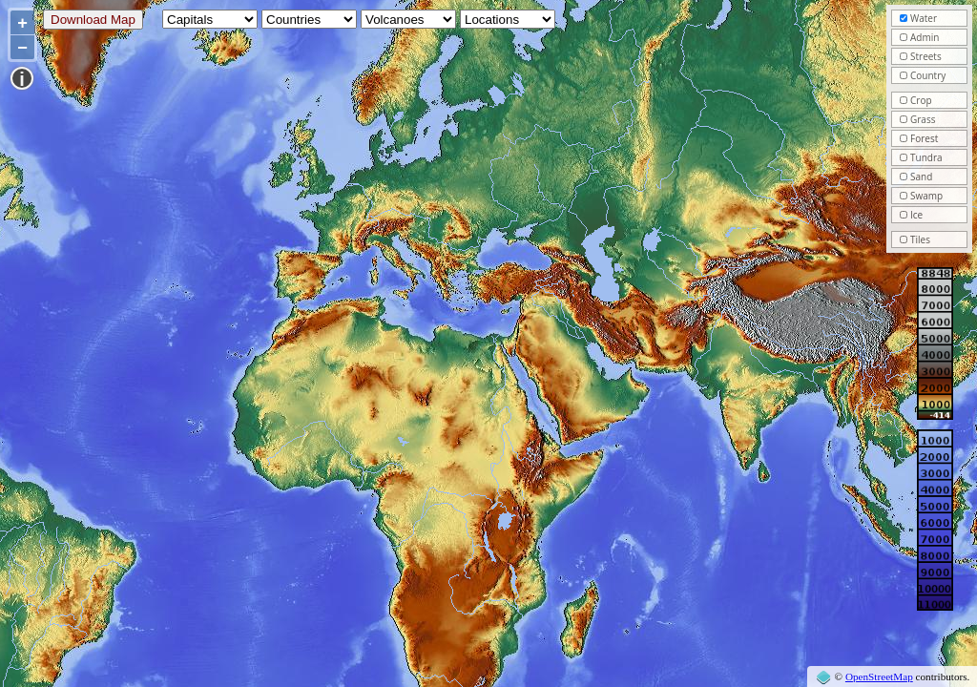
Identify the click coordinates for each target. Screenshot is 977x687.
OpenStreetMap (879, 676)
